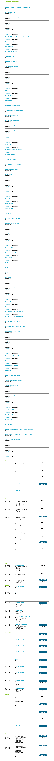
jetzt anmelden (43, 484)
